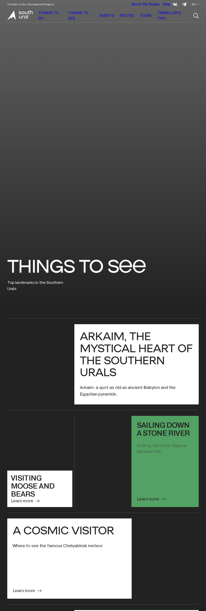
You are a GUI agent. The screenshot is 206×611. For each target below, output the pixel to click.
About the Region (146, 4)
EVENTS (107, 15)
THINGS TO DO (48, 16)
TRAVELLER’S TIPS (169, 16)
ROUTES (127, 15)
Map (167, 4)
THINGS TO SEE (78, 16)
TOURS (146, 15)
